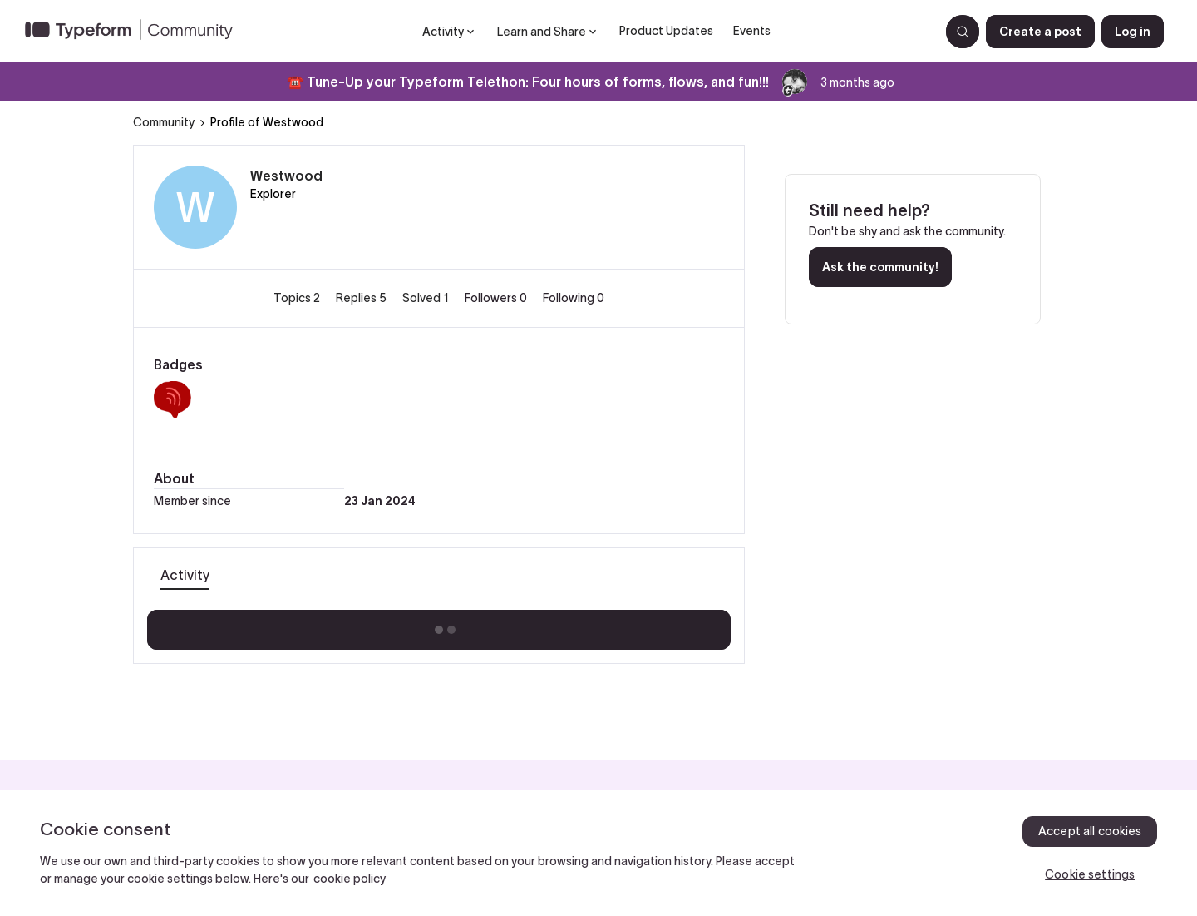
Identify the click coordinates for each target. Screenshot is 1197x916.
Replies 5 (362, 298)
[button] (1040, 31)
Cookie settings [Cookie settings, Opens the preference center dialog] (1090, 874)
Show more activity (439, 624)
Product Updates (666, 30)
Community (164, 122)
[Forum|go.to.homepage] (135, 31)
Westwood (286, 175)
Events (752, 30)
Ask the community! (880, 267)
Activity (184, 574)
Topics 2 (298, 298)
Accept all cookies (1090, 831)
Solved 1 (426, 298)
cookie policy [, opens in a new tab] (349, 878)
